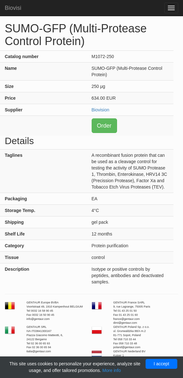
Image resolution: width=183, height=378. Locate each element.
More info (111, 370)
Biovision (100, 109)
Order (104, 126)
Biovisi (13, 8)
